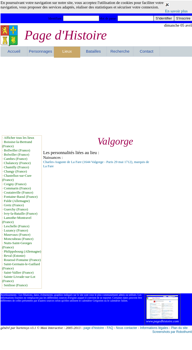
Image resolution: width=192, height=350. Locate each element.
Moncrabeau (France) (18, 239)
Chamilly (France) (16, 167)
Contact (146, 51)
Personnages (40, 51)
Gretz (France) (14, 205)
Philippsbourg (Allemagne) (22, 251)
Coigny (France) (15, 184)
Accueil (14, 51)
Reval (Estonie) (14, 256)
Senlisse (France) (16, 285)
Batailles (93, 51)
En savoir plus (176, 11)
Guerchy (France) (16, 209)
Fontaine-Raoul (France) (21, 197)
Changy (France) (15, 171)
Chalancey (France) (17, 163)
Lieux (67, 51)
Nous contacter (126, 328)
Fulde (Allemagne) (17, 201)
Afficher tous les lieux (19, 138)
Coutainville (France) (18, 192)
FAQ (110, 328)
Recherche (120, 51)
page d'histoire (93, 328)
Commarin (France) (17, 188)
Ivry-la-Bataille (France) (20, 213)
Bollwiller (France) (17, 150)
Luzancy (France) (16, 230)
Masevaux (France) (17, 234)
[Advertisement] (82, 96)
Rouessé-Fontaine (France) (22, 260)
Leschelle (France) (16, 226)
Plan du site (179, 328)
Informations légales (154, 328)
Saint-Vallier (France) (19, 272)
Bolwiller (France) (16, 154)
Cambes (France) (15, 159)
